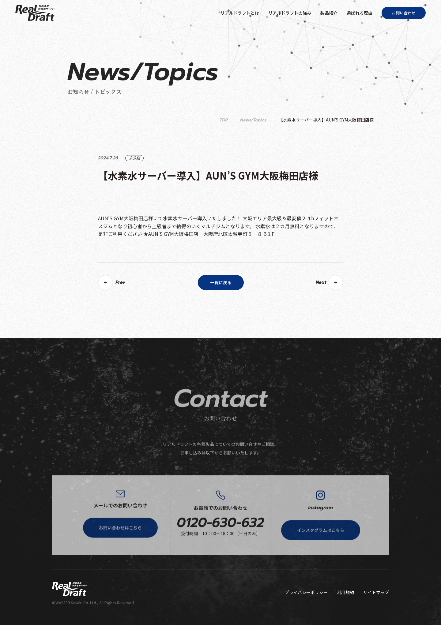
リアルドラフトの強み (289, 13)
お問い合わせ (404, 13)
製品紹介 (328, 13)
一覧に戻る (221, 301)
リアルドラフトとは (240, 13)
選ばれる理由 (359, 13)
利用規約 (345, 593)
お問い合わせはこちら (120, 547)
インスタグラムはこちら (320, 550)
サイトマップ (376, 593)
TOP (224, 139)
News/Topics (253, 139)
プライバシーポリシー (306, 593)
